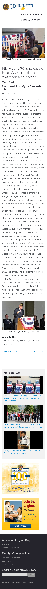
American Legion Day (10, 548)
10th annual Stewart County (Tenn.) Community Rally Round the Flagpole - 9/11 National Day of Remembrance (23, 398)
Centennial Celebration (11, 558)
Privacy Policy (27, 583)
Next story (38, 351)
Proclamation (7, 544)
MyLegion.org (7, 564)
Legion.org (6, 561)
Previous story (10, 351)
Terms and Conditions (11, 583)
